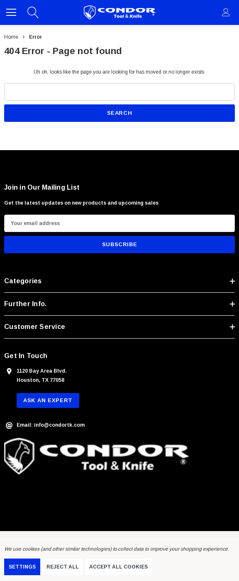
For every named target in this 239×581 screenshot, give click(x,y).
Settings (22, 567)
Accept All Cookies (118, 567)
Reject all (62, 567)
